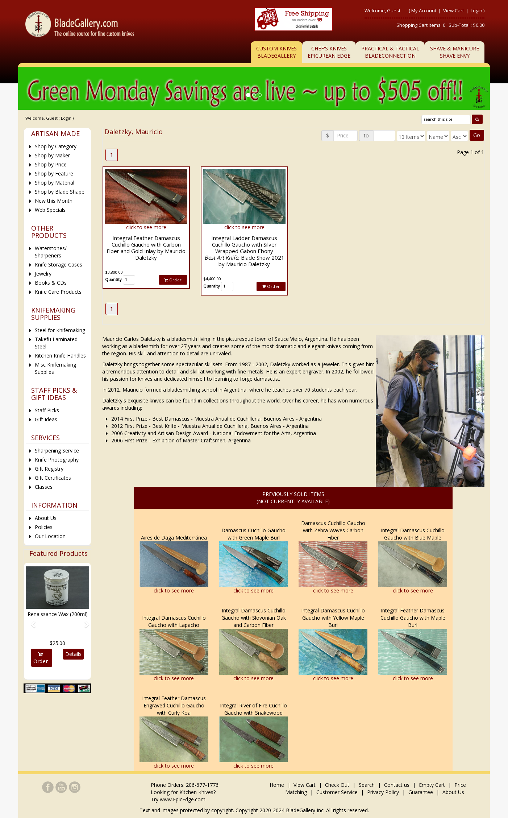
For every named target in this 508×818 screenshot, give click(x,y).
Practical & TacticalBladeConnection (390, 52)
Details (73, 653)
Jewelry (43, 273)
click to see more (146, 227)
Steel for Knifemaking (60, 330)
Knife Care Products (58, 291)
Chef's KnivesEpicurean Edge (329, 52)
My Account (423, 10)
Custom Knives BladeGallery (276, 52)
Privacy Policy (383, 792)
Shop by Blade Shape (59, 191)
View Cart (454, 10)
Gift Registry (49, 468)
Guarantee (420, 792)
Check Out (337, 784)
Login (476, 10)
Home (278, 784)
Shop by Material (54, 182)
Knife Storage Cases (58, 264)
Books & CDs (51, 282)
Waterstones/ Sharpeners (51, 252)
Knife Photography (57, 459)
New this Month (53, 200)
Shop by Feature (54, 173)
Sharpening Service (57, 450)
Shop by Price (51, 164)
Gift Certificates (53, 477)
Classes (44, 486)
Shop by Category (55, 146)
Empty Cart (432, 784)
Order (173, 279)
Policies (44, 527)
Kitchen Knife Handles (60, 355)
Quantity (113, 279)
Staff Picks (47, 410)
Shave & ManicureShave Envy (454, 52)
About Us (46, 518)
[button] (30, 621)
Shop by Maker (52, 155)
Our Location (50, 536)
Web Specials (50, 209)
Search (367, 784)
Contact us (396, 784)
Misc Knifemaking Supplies (55, 368)
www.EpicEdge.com (182, 799)
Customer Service (337, 792)
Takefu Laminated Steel (56, 343)
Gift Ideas (46, 419)
